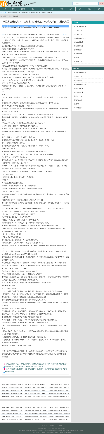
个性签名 (33, 9)
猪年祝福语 (42, 12)
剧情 (64, 34)
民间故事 (15, 16)
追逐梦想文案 (78, 61)
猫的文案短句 (78, 34)
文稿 (71, 9)
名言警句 (23, 9)
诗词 (61, 9)
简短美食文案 (78, 54)
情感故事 (49, 12)
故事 (99, 9)
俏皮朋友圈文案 (78, 42)
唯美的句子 (25, 12)
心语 (42, 9)
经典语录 (14, 9)
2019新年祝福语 (33, 12)
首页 (4, 9)
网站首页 (44, 425)
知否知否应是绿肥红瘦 (14, 12)
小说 (3, 34)
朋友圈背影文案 (78, 46)
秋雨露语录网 (18, 4)
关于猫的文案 (78, 30)
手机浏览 (59, 425)
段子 (80, 9)
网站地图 (52, 425)
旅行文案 (76, 57)
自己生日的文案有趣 (80, 26)
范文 (89, 9)
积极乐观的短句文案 (80, 38)
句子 (52, 9)
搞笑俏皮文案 (78, 50)
